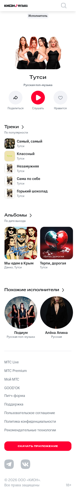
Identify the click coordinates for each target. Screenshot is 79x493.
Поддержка (13, 404)
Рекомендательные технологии (30, 430)
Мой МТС (11, 379)
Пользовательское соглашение (29, 413)
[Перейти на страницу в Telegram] (9, 464)
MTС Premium (15, 370)
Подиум (21, 333)
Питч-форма (14, 395)
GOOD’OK (12, 388)
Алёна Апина (56, 333)
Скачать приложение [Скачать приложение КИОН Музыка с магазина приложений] (38, 446)
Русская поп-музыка (38, 85)
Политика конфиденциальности (30, 421)
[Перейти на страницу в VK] (25, 464)
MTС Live (11, 362)
